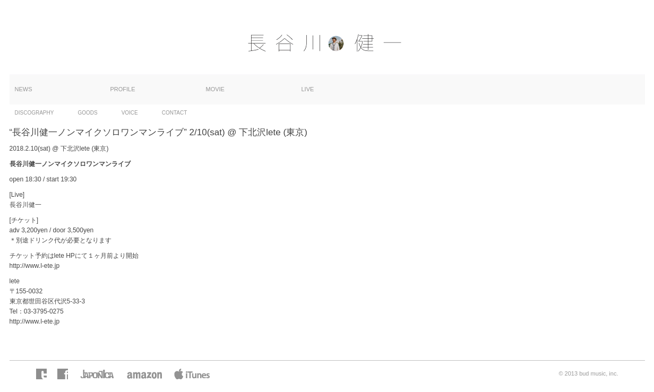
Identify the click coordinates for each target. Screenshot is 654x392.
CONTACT (174, 113)
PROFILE (122, 89)
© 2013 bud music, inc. (588, 373)
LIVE (308, 89)
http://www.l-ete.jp (35, 265)
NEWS (23, 89)
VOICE (130, 113)
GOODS (87, 113)
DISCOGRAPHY (34, 113)
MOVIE (215, 89)
